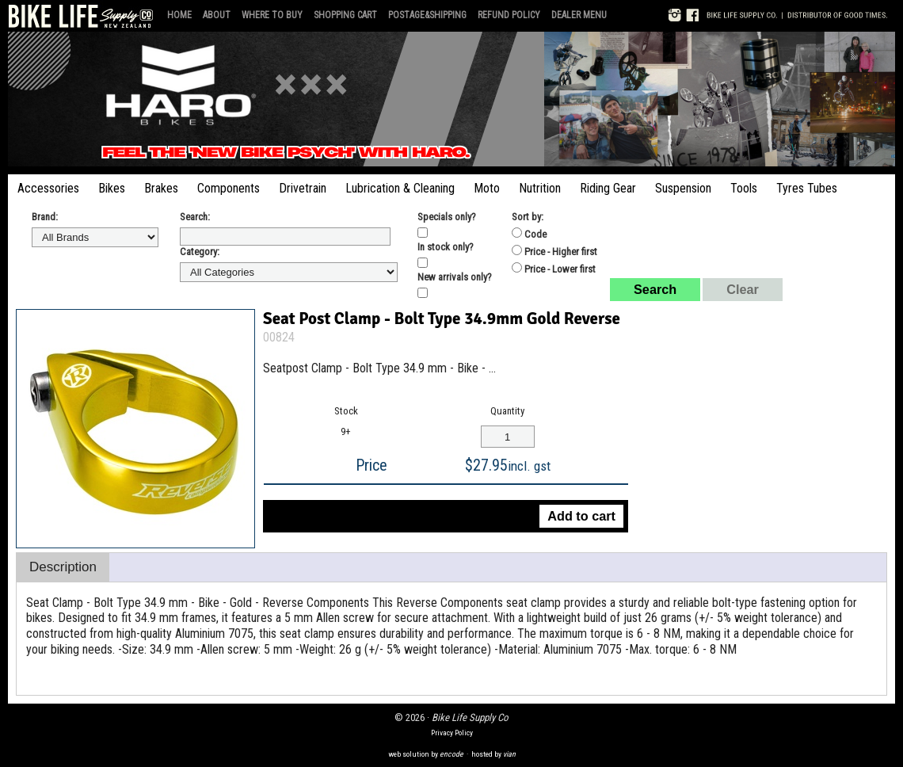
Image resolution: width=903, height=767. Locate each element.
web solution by (425, 754)
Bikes (111, 188)
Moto (487, 188)
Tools (743, 188)
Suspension (683, 188)
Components (228, 188)
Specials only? (446, 217)
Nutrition (540, 188)
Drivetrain (302, 188)
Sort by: (527, 217)
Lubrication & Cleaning (400, 188)
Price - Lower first (554, 268)
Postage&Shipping (427, 15)
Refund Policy (509, 15)
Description (63, 566)
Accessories (48, 188)
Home (179, 15)
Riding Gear (608, 188)
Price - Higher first (554, 251)
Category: (199, 252)
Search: (195, 217)
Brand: (45, 217)
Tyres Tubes (806, 188)
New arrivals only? (454, 277)
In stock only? (445, 247)
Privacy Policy (452, 732)
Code (529, 233)
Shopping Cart (345, 15)
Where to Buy (272, 15)
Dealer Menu (579, 15)
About (217, 15)
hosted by (493, 754)
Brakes (161, 188)
